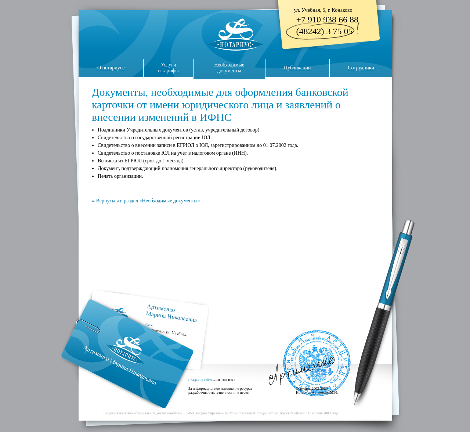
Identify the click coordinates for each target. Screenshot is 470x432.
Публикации (297, 68)
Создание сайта (200, 380)
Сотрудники (361, 68)
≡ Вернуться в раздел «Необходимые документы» (146, 201)
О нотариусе (111, 68)
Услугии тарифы (168, 67)
